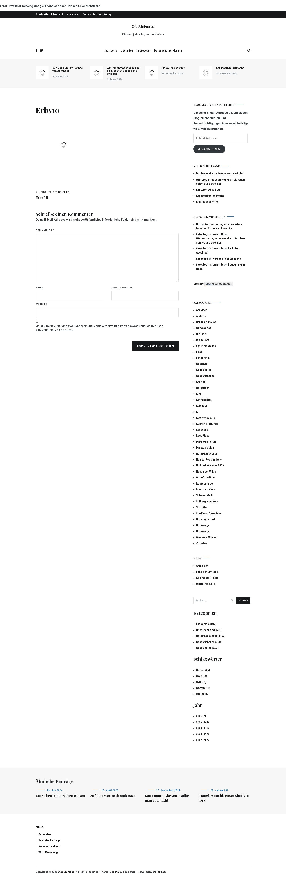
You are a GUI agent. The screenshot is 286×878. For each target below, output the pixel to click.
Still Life (201, 507)
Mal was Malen (205, 447)
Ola (198, 224)
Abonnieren (209, 149)
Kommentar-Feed (207, 577)
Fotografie (203, 357)
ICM (198, 393)
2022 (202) (202, 740)
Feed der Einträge (207, 571)
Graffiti (200, 381)
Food (199, 351)
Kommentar (45, 230)
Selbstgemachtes (207, 501)
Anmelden (202, 565)
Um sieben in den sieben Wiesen (60, 795)
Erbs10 (71, 195)
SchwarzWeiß (204, 495)
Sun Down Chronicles (209, 513)
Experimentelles (206, 346)
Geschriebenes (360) (208, 642)
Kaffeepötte (204, 399)
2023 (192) (202, 733)
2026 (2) (201, 716)
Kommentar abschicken (155, 346)
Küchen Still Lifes (207, 423)
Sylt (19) (201, 682)
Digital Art (202, 339)
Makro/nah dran (206, 441)
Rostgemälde (204, 483)
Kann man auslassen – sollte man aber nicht (167, 797)
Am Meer (201, 310)
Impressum (73, 14)
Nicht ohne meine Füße (210, 465)
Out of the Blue (205, 477)
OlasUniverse (143, 27)
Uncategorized (205, 519)
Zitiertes (201, 543)
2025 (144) (202, 722)
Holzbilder (202, 387)
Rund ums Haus (205, 489)
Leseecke (202, 429)
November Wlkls (206, 471)
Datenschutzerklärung (97, 14)
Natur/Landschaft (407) (210, 635)
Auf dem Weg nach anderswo (112, 795)
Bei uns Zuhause (206, 322)
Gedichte (201, 363)
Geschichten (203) (207, 647)
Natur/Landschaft (207, 453)
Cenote (114, 871)
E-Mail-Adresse (122, 287)
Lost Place (202, 435)
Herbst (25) (203, 670)
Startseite (42, 14)
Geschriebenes (205, 375)
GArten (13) (203, 688)
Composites (203, 327)
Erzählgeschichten (207, 201)
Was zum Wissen (206, 537)
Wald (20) (202, 676)
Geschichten (204, 369)
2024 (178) (202, 728)
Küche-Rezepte (205, 417)
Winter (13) (203, 693)
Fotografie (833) (206, 623)
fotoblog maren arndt (209, 234)
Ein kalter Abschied (173, 67)
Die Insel (201, 334)
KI (197, 411)
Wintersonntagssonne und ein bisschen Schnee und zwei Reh (123, 70)
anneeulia (202, 258)
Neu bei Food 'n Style (209, 459)
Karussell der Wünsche (230, 67)
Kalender (201, 405)
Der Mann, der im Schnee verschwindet (67, 69)
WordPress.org (205, 583)
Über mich (57, 14)
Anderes (201, 316)
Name (39, 287)
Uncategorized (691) (209, 630)
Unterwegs (203, 525)
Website (41, 304)
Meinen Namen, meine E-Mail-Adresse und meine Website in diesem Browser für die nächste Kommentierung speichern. (99, 328)
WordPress (160, 871)
